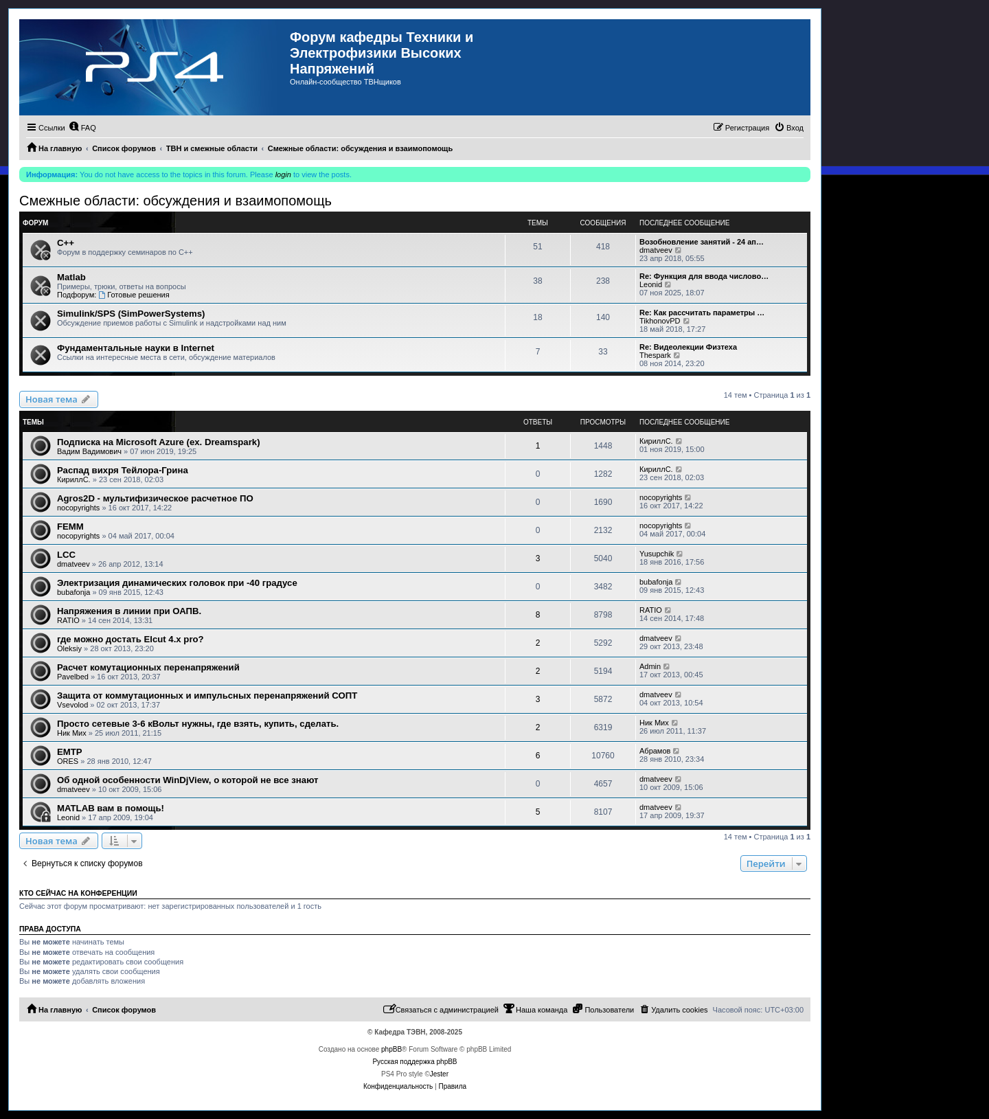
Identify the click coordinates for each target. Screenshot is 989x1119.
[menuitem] (82, 128)
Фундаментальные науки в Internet (135, 348)
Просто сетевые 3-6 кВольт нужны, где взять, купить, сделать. (198, 724)
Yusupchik (656, 554)
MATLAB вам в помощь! (110, 808)
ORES (67, 761)
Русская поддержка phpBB (414, 1061)
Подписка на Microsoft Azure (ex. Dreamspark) (158, 442)
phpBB (391, 1049)
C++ (65, 243)
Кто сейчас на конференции (78, 893)
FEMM (70, 526)
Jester (439, 1074)
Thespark (655, 355)
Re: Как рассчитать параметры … (701, 312)
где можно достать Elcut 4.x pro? (130, 639)
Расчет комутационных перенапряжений (148, 667)
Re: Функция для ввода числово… (704, 276)
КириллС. (656, 441)
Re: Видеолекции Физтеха (688, 347)
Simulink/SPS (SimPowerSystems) (131, 313)
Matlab (71, 277)
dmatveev (655, 250)
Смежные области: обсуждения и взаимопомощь (175, 200)
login (283, 174)
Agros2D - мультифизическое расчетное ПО (155, 498)
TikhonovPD (660, 321)
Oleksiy (69, 648)
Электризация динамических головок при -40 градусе (177, 583)
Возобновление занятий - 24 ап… (701, 242)
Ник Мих (72, 733)
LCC (66, 555)
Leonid (650, 284)
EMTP (69, 752)
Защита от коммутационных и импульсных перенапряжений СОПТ (207, 695)
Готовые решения (133, 295)
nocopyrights (78, 508)
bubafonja (73, 592)
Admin (650, 666)
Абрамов (654, 751)
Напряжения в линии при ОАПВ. (129, 611)
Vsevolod (72, 705)
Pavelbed (73, 676)
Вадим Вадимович (89, 451)
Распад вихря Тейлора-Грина (122, 470)
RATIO (68, 620)
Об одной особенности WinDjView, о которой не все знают (188, 780)
